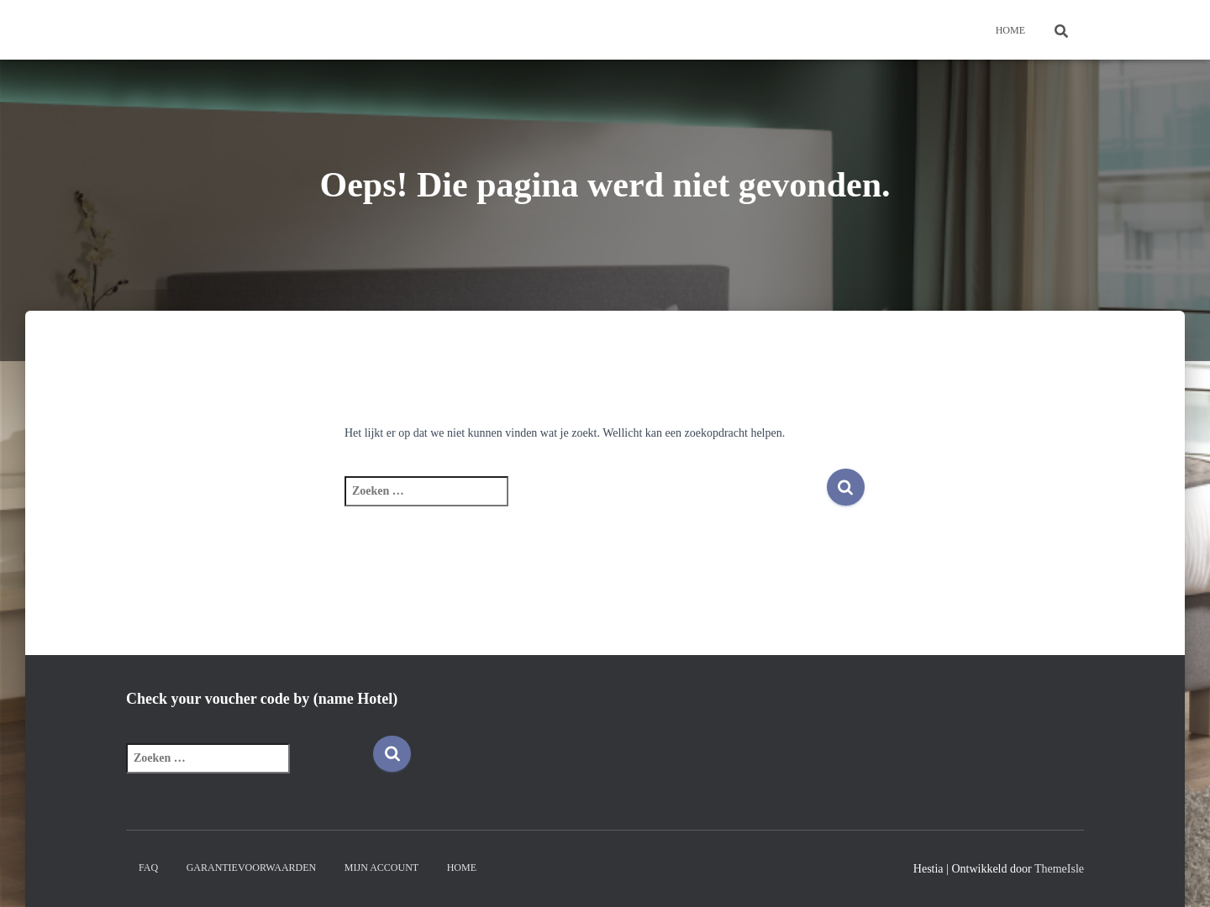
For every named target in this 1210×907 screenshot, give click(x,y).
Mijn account (381, 867)
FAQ (148, 867)
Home (1010, 30)
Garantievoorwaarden (252, 867)
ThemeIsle (1059, 868)
